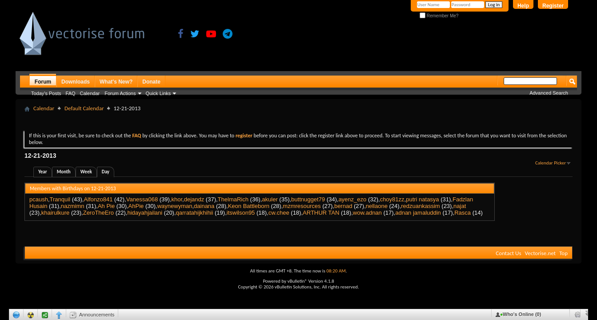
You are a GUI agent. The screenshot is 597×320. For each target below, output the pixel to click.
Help (523, 6)
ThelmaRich (233, 199)
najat (459, 206)
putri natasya (422, 199)
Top (563, 253)
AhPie (136, 206)
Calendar (90, 93)
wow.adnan (367, 212)
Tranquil (60, 199)
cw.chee (278, 212)
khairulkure (55, 212)
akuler (269, 199)
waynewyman (174, 206)
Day (105, 172)
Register (553, 6)
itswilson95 (241, 212)
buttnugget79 (308, 199)
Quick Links (158, 93)
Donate (151, 82)
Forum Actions (120, 93)
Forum (43, 82)
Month (64, 172)
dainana (204, 206)
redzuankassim (420, 206)
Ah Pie (106, 206)
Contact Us (508, 253)
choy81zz (392, 199)
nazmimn (72, 206)
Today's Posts (46, 93)
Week (86, 172)
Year (42, 172)
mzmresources (302, 206)
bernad (343, 206)
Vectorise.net (540, 253)
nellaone (377, 206)
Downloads (75, 82)
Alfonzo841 (98, 199)
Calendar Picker (550, 163)
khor (177, 199)
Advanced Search (548, 93)
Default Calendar (84, 108)
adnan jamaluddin (418, 212)
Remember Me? (439, 15)
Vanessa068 (142, 199)
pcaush (38, 199)
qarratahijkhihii (194, 212)
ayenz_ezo (352, 199)
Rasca (462, 212)
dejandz (194, 199)
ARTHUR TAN (321, 212)
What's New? (116, 82)
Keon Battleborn (248, 206)
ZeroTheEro (98, 212)
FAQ (71, 93)
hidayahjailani (144, 212)
